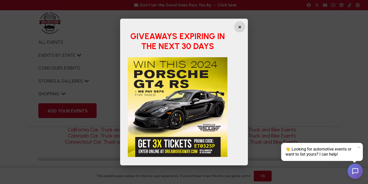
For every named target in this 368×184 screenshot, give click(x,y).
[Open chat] (355, 171)
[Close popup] (239, 26)
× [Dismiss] (359, 147)
